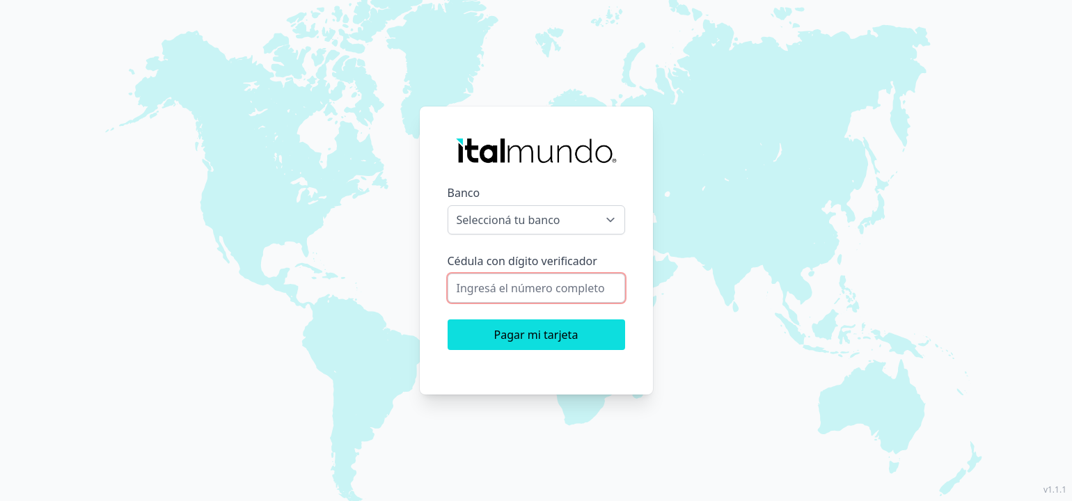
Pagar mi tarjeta (536, 334)
